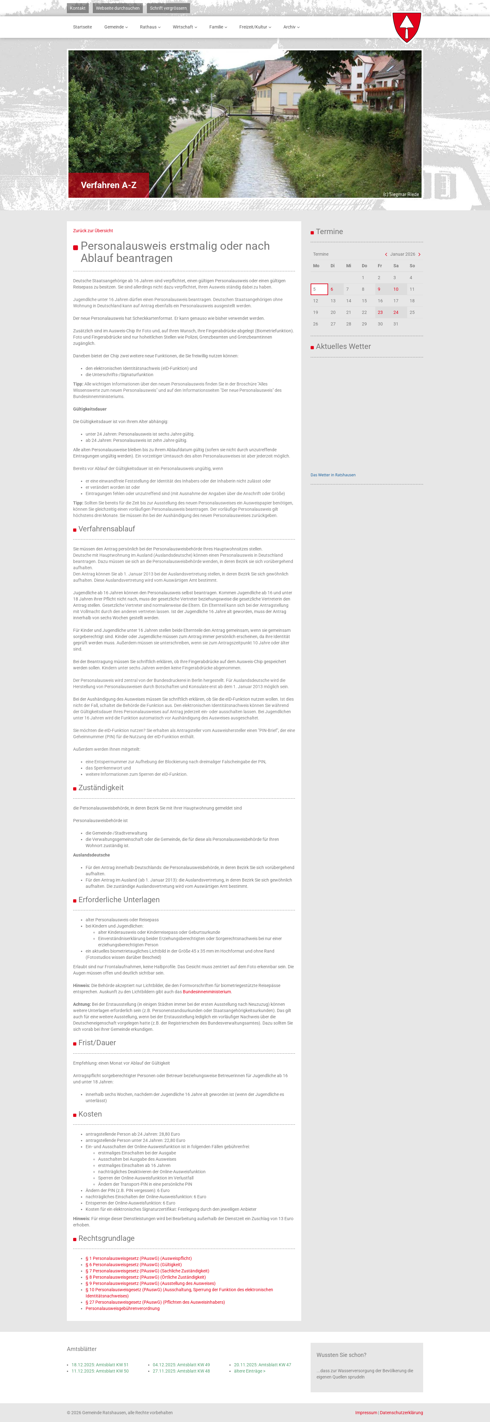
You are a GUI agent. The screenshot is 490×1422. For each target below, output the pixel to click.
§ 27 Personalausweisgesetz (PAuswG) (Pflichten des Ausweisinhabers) (155, 1302)
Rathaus (151, 27)
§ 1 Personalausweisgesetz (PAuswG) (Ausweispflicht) (139, 1258)
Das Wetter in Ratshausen (333, 475)
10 (395, 289)
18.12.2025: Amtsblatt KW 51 (100, 1364)
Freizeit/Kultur (256, 27)
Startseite (82, 26)
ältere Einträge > (249, 1370)
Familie (219, 27)
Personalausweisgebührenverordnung (123, 1308)
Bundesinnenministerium (207, 991)
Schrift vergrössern (168, 8)
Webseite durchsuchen (118, 8)
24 (395, 312)
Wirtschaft (186, 27)
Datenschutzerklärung (401, 1412)
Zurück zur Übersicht (93, 230)
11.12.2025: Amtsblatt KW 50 (100, 1370)
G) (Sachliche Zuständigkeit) (182, 1270)
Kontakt (78, 8)
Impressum (366, 1412)
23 (380, 312)
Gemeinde (117, 27)
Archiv (292, 27)
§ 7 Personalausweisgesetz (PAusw (120, 1270)
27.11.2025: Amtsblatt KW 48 (181, 1370)
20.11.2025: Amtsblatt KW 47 (262, 1364)
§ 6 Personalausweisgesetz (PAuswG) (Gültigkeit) (134, 1264)
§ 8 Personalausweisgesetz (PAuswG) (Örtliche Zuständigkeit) (146, 1277)
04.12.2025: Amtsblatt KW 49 (181, 1364)
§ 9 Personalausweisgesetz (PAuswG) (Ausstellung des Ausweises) (151, 1283)
